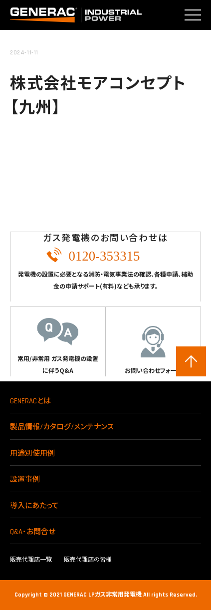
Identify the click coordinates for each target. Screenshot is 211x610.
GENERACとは (30, 401)
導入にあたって (34, 506)
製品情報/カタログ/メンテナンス (62, 427)
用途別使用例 (32, 453)
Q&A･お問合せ (32, 532)
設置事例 (25, 479)
